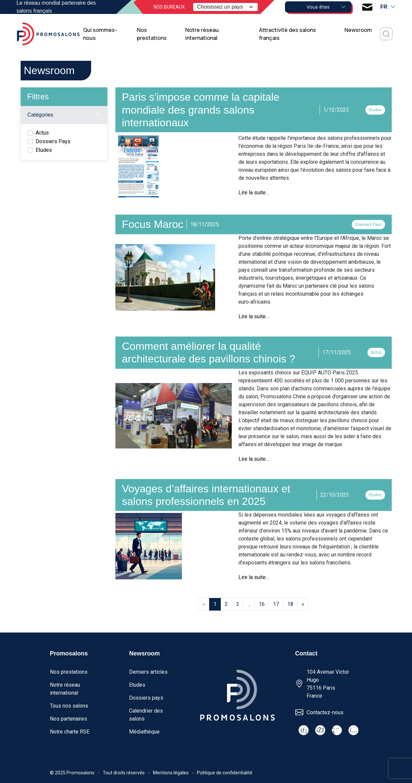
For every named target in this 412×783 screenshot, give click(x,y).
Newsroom (358, 30)
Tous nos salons (69, 706)
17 (276, 604)
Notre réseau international (202, 34)
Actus (42, 133)
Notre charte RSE (69, 732)
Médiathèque (144, 732)
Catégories (40, 115)
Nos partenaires (68, 719)
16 (262, 604)
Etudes (44, 150)
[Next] (303, 604)
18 (290, 604)
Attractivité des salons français (287, 34)
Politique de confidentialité (224, 772)
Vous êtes (326, 7)
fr (388, 7)
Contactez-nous (325, 712)
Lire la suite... (253, 192)
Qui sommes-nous (100, 34)
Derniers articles (148, 672)
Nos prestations (152, 34)
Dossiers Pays (53, 141)
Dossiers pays (146, 698)
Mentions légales (171, 772)
